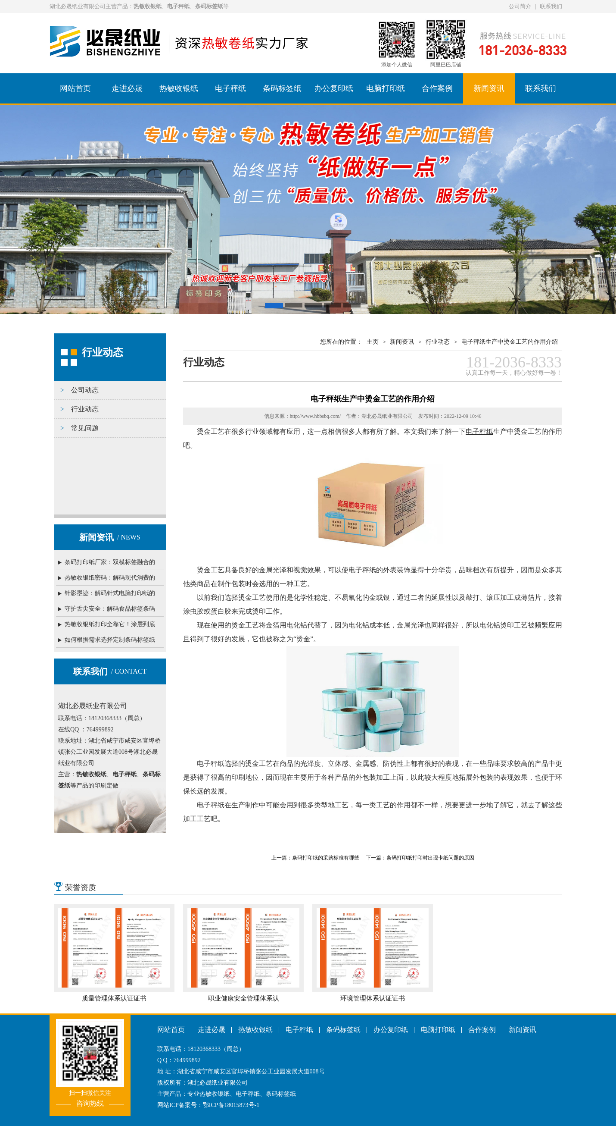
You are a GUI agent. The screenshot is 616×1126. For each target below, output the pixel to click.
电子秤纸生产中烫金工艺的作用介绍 (509, 342)
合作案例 (437, 88)
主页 (373, 342)
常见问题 (85, 428)
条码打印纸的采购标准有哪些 (325, 858)
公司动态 (85, 390)
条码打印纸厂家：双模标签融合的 (110, 562)
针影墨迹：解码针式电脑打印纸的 (110, 593)
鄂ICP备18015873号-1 (231, 1105)
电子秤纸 (230, 88)
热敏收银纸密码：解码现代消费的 (110, 577)
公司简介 (520, 6)
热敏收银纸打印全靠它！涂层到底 (110, 624)
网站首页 (75, 88)
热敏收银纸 (178, 88)
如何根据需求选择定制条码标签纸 (110, 640)
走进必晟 (127, 88)
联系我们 (551, 6)
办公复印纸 (333, 88)
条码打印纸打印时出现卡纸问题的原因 (430, 858)
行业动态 (85, 409)
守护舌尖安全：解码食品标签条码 (110, 608)
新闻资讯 (488, 88)
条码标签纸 (282, 88)
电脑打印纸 (385, 88)
